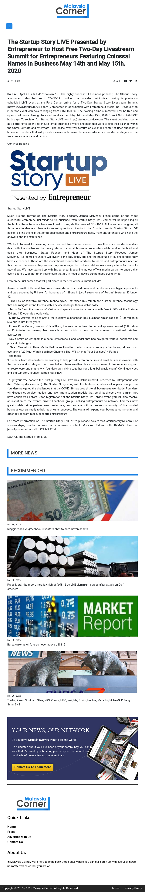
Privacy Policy (133, 888)
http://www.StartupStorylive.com (28, 107)
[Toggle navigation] (9, 26)
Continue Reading (18, 143)
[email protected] (17, 429)
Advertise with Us (19, 837)
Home (11, 827)
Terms (116, 888)
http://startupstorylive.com (86, 119)
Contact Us (15, 842)
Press (11, 832)
